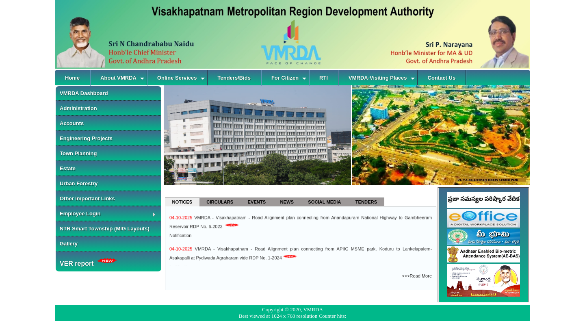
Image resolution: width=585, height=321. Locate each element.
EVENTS (256, 202)
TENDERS (366, 202)
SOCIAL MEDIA (324, 202)
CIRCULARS (219, 202)
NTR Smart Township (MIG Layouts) (105, 229)
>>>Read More (417, 275)
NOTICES (182, 202)
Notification (180, 236)
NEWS (287, 202)
